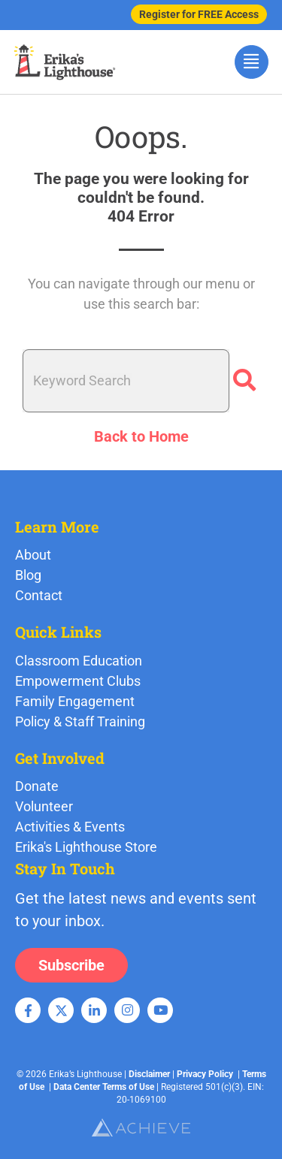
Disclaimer (149, 1074)
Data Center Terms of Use (103, 1087)
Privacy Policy (205, 1074)
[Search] (244, 380)
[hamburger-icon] (251, 62)
